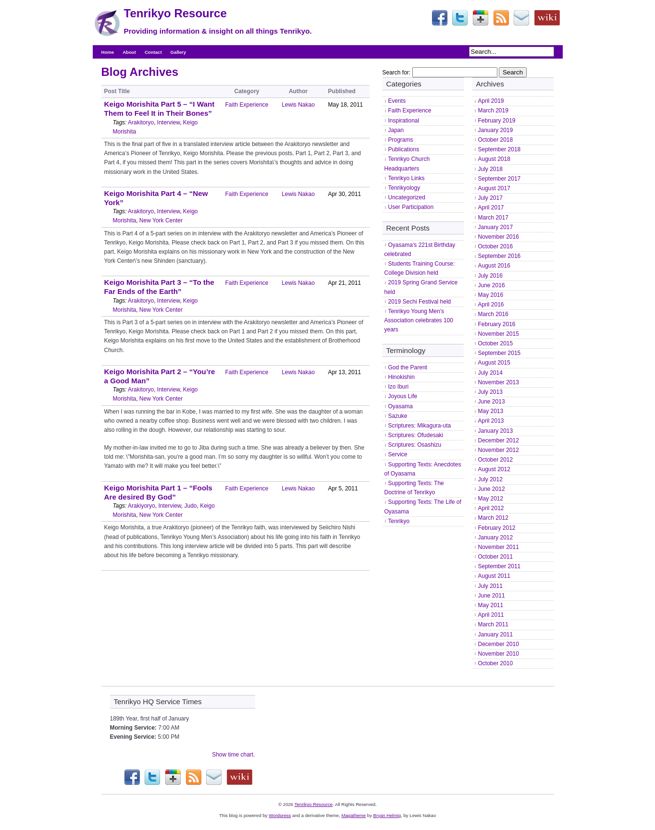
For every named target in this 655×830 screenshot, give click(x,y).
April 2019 (491, 101)
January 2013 (495, 430)
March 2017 (493, 217)
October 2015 (495, 343)
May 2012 (491, 498)
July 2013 (490, 392)
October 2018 (495, 139)
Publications (404, 149)
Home (107, 52)
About (129, 52)
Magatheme (353, 815)
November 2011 (498, 547)
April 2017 (491, 207)
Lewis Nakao (298, 104)
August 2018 (494, 159)
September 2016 (499, 256)
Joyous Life (403, 396)
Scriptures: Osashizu (415, 444)
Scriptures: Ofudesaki (416, 435)
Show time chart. (233, 754)
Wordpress (280, 815)
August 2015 (494, 362)
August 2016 (494, 265)
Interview (168, 122)
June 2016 (491, 285)
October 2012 (495, 459)
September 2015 (499, 353)
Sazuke (398, 416)
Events (397, 101)
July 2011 (490, 586)
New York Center (161, 220)
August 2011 (494, 576)
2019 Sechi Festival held (419, 301)
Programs (400, 139)
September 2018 (499, 149)
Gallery (178, 52)
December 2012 (498, 440)
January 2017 (495, 227)
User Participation (411, 207)
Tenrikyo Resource (175, 13)
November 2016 (498, 236)
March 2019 (493, 110)
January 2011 (495, 634)
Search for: (397, 72)
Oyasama (400, 406)
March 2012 (493, 517)
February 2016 (497, 324)
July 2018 (490, 169)
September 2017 (499, 178)
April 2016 (491, 304)
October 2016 (495, 246)
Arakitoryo (141, 122)
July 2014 (490, 372)
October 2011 (495, 556)
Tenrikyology (404, 187)
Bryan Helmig (387, 815)
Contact (153, 52)
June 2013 (491, 401)
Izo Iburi (398, 386)
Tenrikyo (399, 521)
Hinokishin (401, 377)
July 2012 (490, 479)
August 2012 (494, 469)
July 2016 (490, 275)
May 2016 (491, 295)
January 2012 (495, 537)
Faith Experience (247, 104)
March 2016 (493, 314)
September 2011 (499, 566)
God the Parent (407, 367)
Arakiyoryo (141, 505)
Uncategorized (406, 197)
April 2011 (491, 614)
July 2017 (490, 198)
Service (398, 454)
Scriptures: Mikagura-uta (419, 425)
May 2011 (491, 605)
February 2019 (497, 120)
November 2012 (498, 450)
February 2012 (497, 528)
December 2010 (498, 644)
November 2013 (498, 382)
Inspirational (404, 120)
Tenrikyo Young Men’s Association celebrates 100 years (418, 320)
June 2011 (491, 595)
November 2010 (498, 653)
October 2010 (495, 663)
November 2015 (498, 333)
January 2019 (495, 130)
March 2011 (493, 624)
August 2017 (494, 188)
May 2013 (491, 411)
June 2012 (491, 489)
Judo (190, 505)
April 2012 (491, 508)
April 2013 (491, 420)
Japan (396, 130)
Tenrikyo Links (406, 178)
